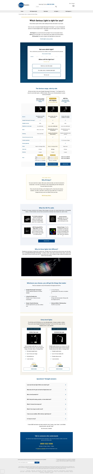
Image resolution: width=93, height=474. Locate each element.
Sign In (70, 3)
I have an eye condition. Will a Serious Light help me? (39, 413)
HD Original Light (33, 11)
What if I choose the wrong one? (34, 404)
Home (22, 11)
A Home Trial (54, 296)
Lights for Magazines (62, 470)
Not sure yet (46, 74)
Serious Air (71, 471)
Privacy (56, 471)
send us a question (41, 448)
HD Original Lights (38, 470)
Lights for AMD (22, 471)
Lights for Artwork (40, 471)
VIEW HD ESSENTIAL (40, 164)
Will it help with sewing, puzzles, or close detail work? (39, 399)
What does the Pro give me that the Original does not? (39, 389)
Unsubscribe (47, 472)
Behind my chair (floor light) (46, 65)
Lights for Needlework (47, 471)
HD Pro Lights (44, 470)
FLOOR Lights (28, 470)
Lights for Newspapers (69, 470)
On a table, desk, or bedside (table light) (46, 70)
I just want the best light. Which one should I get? (38, 384)
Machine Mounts (66, 471)
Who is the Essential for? (32, 394)
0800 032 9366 (50, 4)
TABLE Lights (33, 470)
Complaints (51, 472)
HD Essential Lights (50, 470)
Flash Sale (46, 11)
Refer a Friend (42, 472)
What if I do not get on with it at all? (35, 409)
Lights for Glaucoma (34, 471)
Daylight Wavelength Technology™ (34, 252)
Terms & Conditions (60, 471)
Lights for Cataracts (28, 471)
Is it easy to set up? (31, 418)
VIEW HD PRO (65, 164)
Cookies (52, 471)
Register (73, 3)
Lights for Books (56, 470)
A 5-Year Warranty (55, 289)
